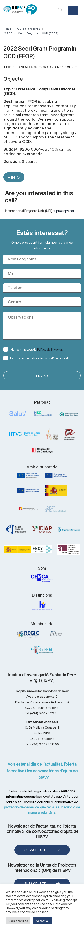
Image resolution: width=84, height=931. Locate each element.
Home (7, 28)
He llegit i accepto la (33, 349)
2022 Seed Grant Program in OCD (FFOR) (30, 33)
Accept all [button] (42, 921)
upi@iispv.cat (64, 211)
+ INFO (14, 177)
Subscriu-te (35, 850)
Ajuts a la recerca (28, 28)
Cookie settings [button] (18, 921)
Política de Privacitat (50, 349)
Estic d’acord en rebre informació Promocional (35, 358)
